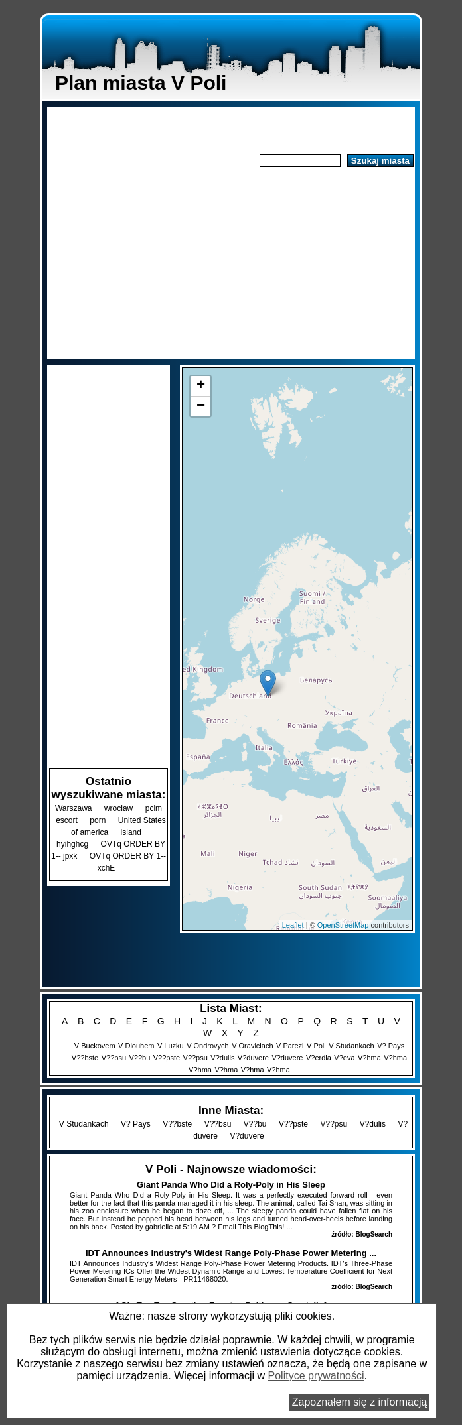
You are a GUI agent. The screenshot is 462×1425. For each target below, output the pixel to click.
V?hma (369, 1058)
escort (67, 820)
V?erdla (318, 1058)
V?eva (344, 1058)
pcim (153, 808)
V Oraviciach (252, 1046)
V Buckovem (95, 1046)
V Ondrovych (208, 1046)
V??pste (166, 1058)
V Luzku (170, 1046)
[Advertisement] (231, 263)
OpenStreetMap (343, 925)
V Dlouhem (136, 1046)
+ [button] (200, 386)
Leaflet (293, 925)
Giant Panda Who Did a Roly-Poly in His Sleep (231, 1185)
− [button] (200, 406)
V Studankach (351, 1046)
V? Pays (390, 1046)
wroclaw (118, 808)
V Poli (316, 1046)
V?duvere (253, 1058)
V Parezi (290, 1046)
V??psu (195, 1058)
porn (98, 820)
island (131, 832)
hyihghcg (72, 844)
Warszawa (73, 808)
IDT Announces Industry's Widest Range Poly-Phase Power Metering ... (231, 1253)
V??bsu (114, 1058)
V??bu (139, 1058)
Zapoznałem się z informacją (359, 1402)
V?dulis (222, 1058)
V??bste (85, 1058)
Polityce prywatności (316, 1375)
